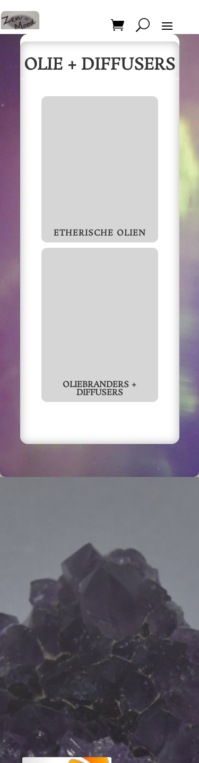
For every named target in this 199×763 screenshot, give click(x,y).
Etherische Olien (100, 233)
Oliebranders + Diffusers (99, 388)
